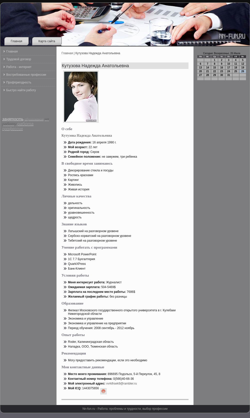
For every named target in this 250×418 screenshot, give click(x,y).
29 (214, 75)
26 (242, 71)
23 (221, 71)
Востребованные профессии (26, 74)
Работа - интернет (19, 67)
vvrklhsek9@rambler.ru (121, 383)
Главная (16, 41)
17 (228, 67)
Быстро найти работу (21, 90)
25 (235, 71)
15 (214, 67)
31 (228, 75)
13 (200, 67)
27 (200, 75)
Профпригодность (18, 82)
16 (221, 67)
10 (228, 63)
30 (221, 75)
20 (200, 71)
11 (235, 63)
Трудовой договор (18, 59)
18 (235, 67)
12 (242, 63)
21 (207, 71)
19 (242, 67)
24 (228, 71)
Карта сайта (46, 41)
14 (207, 67)
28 (207, 75)
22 (214, 71)
